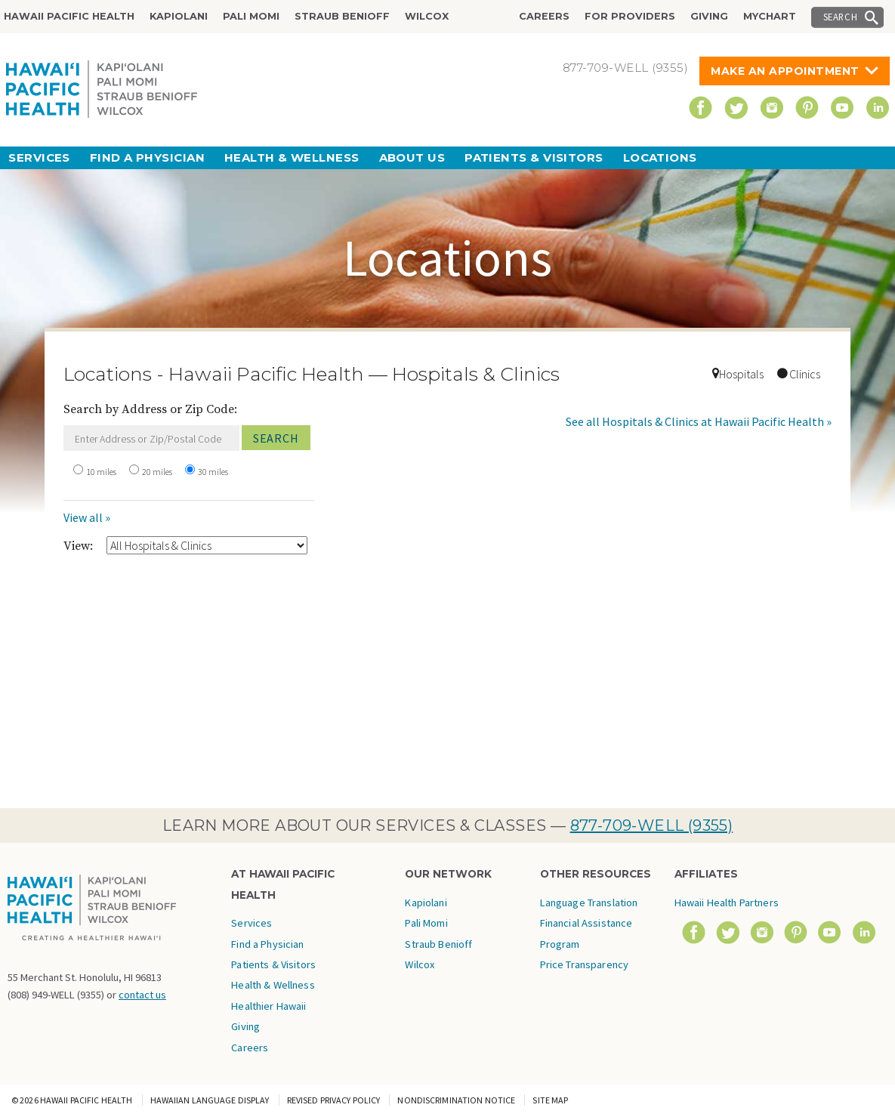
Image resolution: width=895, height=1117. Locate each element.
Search (840, 17)
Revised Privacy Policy (334, 1100)
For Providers (630, 16)
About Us (412, 157)
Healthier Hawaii (268, 1006)
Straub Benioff (342, 16)
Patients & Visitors (533, 157)
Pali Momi (251, 16)
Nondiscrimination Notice (456, 1100)
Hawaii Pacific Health (69, 16)
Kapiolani (179, 16)
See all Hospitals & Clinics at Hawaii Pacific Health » (699, 421)
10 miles (101, 471)
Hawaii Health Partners (726, 902)
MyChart (769, 16)
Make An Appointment (785, 71)
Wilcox (427, 16)
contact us (142, 994)
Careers (544, 16)
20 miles (157, 471)
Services (39, 157)
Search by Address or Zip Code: (150, 409)
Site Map (550, 1100)
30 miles (213, 471)
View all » (86, 517)
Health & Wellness (292, 157)
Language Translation (589, 902)
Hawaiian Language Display (210, 1100)
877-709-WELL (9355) (651, 825)
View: (78, 546)
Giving (709, 16)
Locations (660, 157)
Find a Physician (147, 157)
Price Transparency (584, 964)
